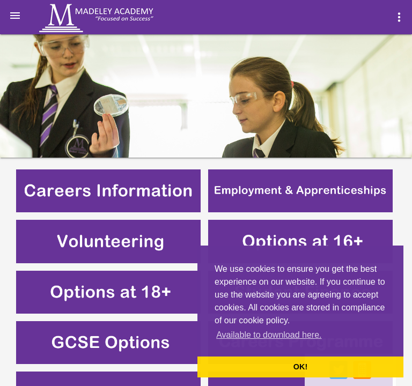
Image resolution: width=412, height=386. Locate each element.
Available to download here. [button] (268, 334)
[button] (15, 15)
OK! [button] (300, 366)
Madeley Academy (111, 18)
